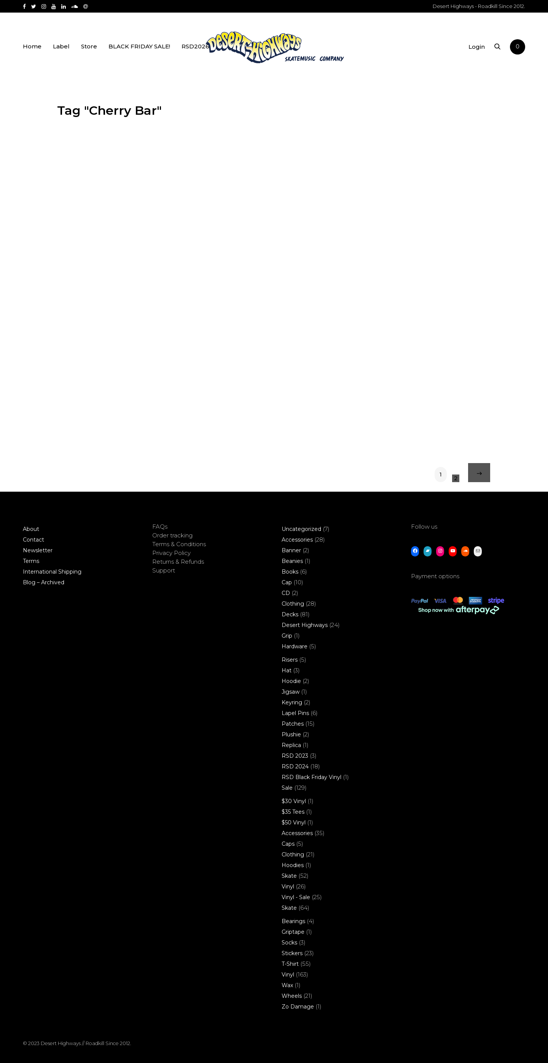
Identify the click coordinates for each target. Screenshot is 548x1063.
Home (32, 46)
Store (89, 46)
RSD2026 (195, 46)
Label (61, 46)
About (31, 529)
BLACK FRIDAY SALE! (139, 46)
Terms (31, 561)
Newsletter (38, 550)
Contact (33, 539)
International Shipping (52, 571)
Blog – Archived (43, 582)
